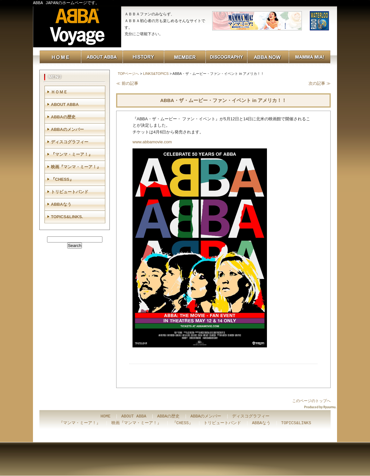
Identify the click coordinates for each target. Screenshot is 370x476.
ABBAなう (61, 204)
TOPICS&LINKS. (67, 216)
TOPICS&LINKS (296, 423)
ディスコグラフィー (69, 141)
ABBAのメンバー (67, 129)
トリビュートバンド (69, 191)
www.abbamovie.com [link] (152, 141)
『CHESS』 (62, 179)
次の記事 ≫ (320, 83)
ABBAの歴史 (63, 117)
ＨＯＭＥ (59, 92)
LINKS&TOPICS (156, 73)
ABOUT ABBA (65, 104)
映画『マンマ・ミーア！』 (76, 166)
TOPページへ (128, 73)
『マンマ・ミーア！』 (71, 154)
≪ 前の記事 (127, 83)
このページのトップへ (311, 401)
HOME (105, 416)
